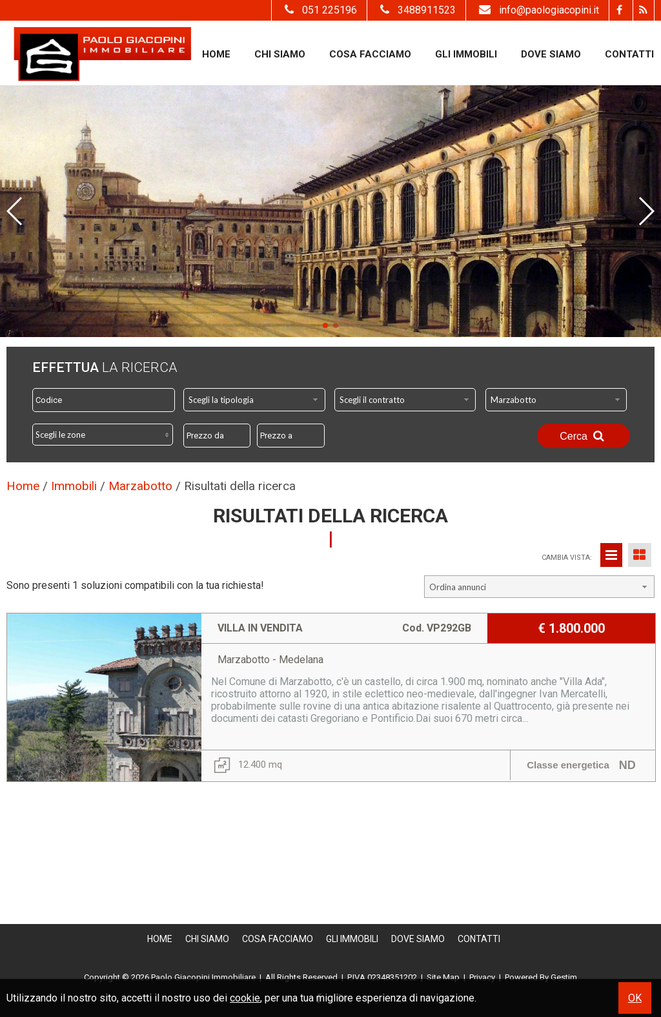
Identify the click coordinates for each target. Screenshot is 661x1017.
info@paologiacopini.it (537, 10)
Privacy (482, 977)
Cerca (583, 436)
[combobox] (254, 399)
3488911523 (416, 10)
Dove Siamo (551, 54)
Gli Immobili (466, 54)
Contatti (629, 54)
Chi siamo (279, 54)
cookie (245, 998)
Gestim (564, 977)
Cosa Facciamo (370, 54)
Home (216, 54)
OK (635, 998)
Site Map (443, 977)
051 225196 (319, 10)
